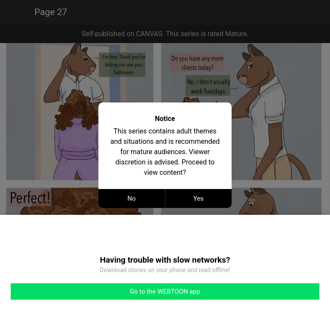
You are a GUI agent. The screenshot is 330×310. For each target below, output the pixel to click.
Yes (198, 198)
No (132, 198)
